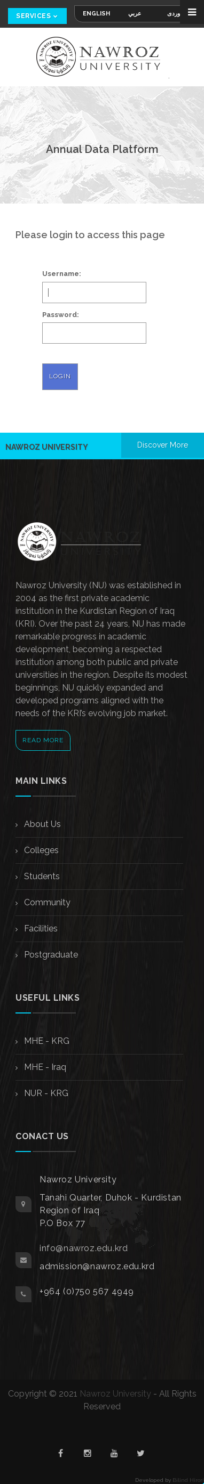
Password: (60, 315)
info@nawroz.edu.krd (84, 1248)
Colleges (40, 850)
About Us (41, 824)
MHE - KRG (45, 1041)
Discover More (162, 445)
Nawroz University (115, 1394)
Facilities (40, 928)
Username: (61, 274)
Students (41, 876)
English (96, 13)
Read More (43, 740)
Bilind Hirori (188, 1480)
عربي (135, 13)
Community (46, 902)
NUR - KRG (45, 1093)
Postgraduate (50, 955)
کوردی (175, 13)
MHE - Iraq (44, 1067)
